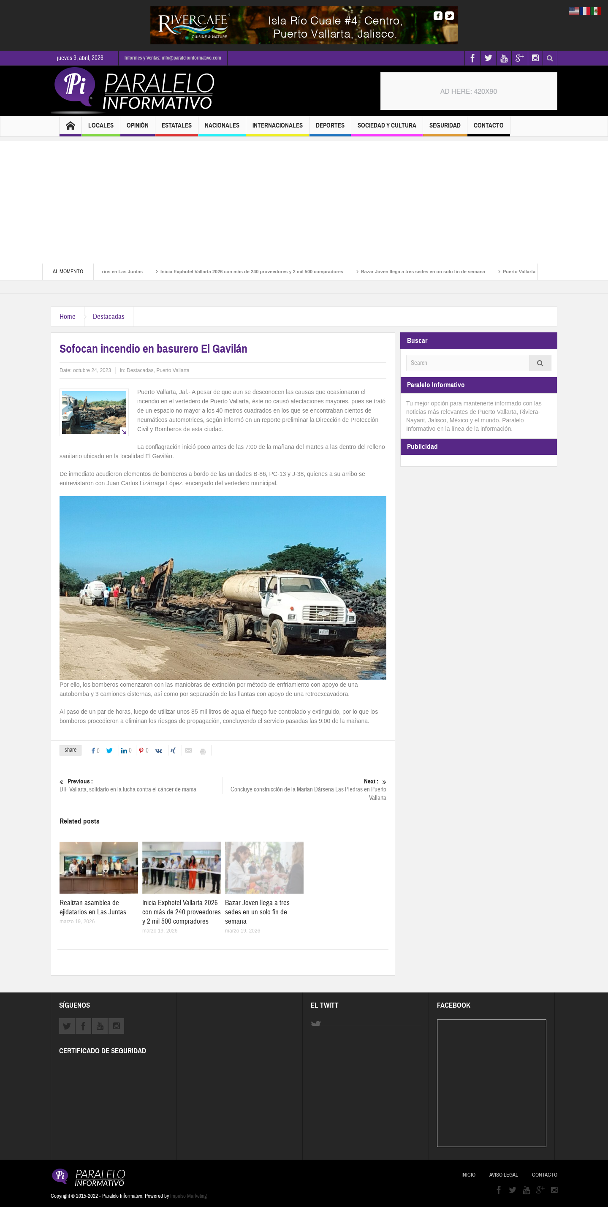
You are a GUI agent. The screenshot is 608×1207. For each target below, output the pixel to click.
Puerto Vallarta (173, 370)
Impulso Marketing (188, 1196)
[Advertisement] (304, 200)
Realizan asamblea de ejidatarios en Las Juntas (93, 907)
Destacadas (109, 316)
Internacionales (277, 129)
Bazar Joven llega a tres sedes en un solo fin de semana (434, 271)
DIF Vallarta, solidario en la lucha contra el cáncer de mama (141, 785)
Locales (101, 129)
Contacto (488, 129)
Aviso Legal (503, 1175)
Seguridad (445, 129)
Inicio (468, 1175)
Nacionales (222, 129)
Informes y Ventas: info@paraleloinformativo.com (173, 58)
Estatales (176, 129)
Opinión (137, 129)
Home (68, 316)
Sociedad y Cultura (387, 129)
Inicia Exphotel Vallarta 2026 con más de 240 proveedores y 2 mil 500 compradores (262, 271)
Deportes (330, 129)
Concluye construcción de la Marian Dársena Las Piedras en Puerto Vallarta (304, 789)
